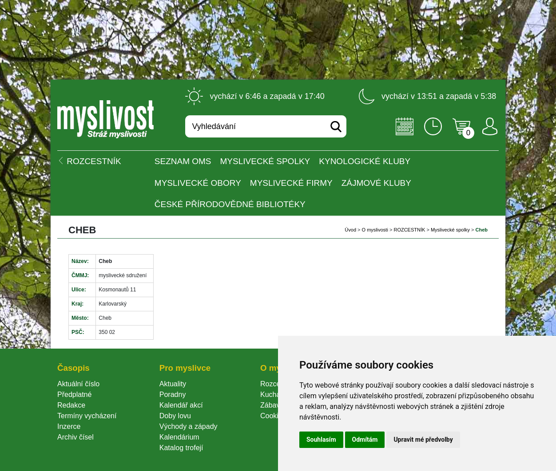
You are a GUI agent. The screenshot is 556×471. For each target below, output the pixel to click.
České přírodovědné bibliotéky (230, 204)
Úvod (350, 229)
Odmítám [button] (365, 439)
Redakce (71, 405)
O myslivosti (375, 229)
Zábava (272, 405)
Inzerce (68, 426)
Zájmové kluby (376, 183)
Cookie (273, 416)
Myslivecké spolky (265, 161)
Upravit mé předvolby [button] (423, 439)
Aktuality (172, 384)
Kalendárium (179, 437)
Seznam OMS (183, 161)
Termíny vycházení (86, 416)
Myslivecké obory (198, 183)
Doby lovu (175, 416)
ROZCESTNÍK (409, 229)
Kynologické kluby (364, 161)
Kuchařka (275, 394)
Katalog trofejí (181, 447)
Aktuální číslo (78, 384)
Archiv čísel (75, 437)
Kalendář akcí (181, 405)
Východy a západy (188, 426)
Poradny (172, 394)
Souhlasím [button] (321, 439)
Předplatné (74, 394)
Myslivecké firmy (291, 183)
